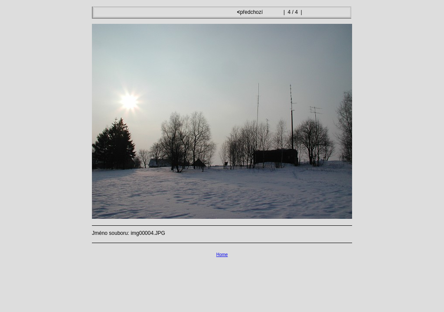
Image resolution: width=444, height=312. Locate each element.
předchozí (250, 12)
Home (222, 254)
